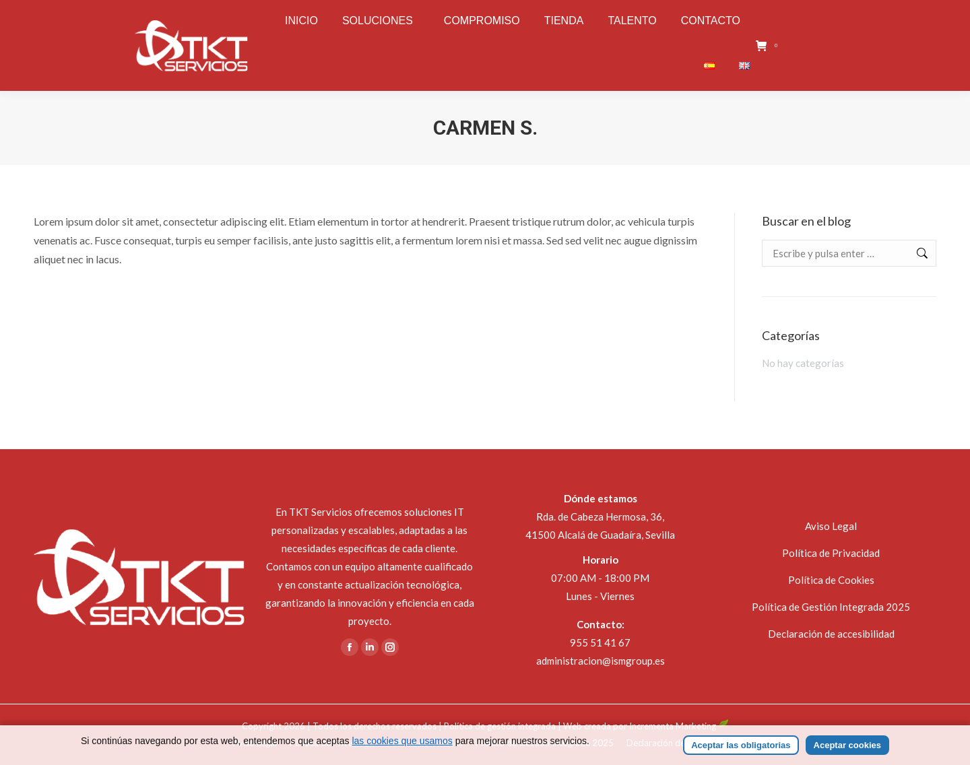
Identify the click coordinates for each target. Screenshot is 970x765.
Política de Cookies (831, 580)
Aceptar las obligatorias (740, 745)
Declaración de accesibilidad (831, 634)
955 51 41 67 (600, 642)
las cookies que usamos (402, 740)
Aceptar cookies (847, 745)
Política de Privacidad (831, 553)
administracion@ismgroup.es (600, 661)
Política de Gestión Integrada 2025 (831, 607)
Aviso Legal (831, 526)
